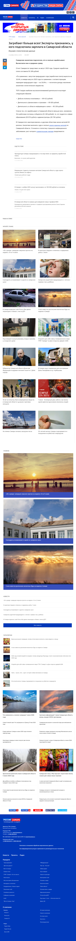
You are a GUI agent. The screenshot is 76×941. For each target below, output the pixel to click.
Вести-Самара (7, 858)
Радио (42, 17)
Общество (19, 138)
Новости (24, 17)
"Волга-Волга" (43, 876)
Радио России (7, 919)
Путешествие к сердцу (46, 879)
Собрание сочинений (9, 885)
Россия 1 (6, 902)
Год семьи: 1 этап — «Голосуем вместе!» (50, 888)
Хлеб (5, 888)
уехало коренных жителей (58, 125)
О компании (50, 17)
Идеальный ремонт (45, 882)
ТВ (37, 17)
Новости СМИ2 (8, 218)
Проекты (14, 845)
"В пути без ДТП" (44, 885)
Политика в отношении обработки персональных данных (36, 835)
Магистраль (7, 867)
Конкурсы (32, 17)
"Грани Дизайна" (8, 852)
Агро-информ (43, 861)
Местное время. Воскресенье (11, 870)
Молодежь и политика (9, 873)
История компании (45, 900)
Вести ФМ (6, 921)
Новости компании (45, 903)
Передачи (6, 850)
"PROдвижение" (44, 852)
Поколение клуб (8, 879)
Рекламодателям (44, 912)
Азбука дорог (43, 858)
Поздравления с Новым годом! (12, 876)
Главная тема (7, 861)
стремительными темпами (45, 131)
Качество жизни (44, 873)
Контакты (42, 909)
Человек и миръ (44, 870)
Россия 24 (6, 905)
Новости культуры (45, 864)
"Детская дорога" (8, 855)
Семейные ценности (9, 882)
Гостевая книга (44, 906)
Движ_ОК (42, 891)
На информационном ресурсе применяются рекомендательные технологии (42, 839)
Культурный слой (44, 867)
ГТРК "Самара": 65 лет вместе (11, 864)
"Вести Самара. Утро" (9, 891)
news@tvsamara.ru (17, 822)
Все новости (37, 615)
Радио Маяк (7, 916)
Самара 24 (6, 908)
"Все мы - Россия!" (45, 855)
